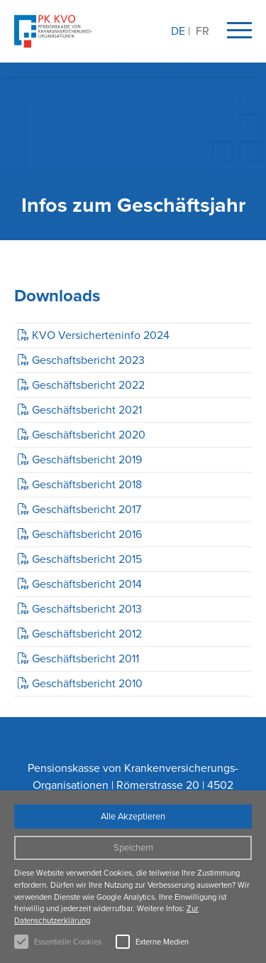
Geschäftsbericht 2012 (87, 633)
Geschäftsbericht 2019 (87, 459)
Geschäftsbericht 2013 (87, 609)
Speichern (133, 847)
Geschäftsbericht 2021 (87, 410)
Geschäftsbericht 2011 (85, 658)
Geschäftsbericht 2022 (88, 385)
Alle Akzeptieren (133, 816)
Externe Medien (162, 941)
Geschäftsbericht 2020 (88, 434)
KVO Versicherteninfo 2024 (101, 335)
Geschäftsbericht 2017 (86, 509)
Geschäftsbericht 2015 (87, 559)
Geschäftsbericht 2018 (87, 484)
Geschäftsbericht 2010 (87, 683)
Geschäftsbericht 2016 (87, 534)
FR (202, 31)
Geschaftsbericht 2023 (88, 360)
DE (178, 31)
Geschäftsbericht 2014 (87, 584)
